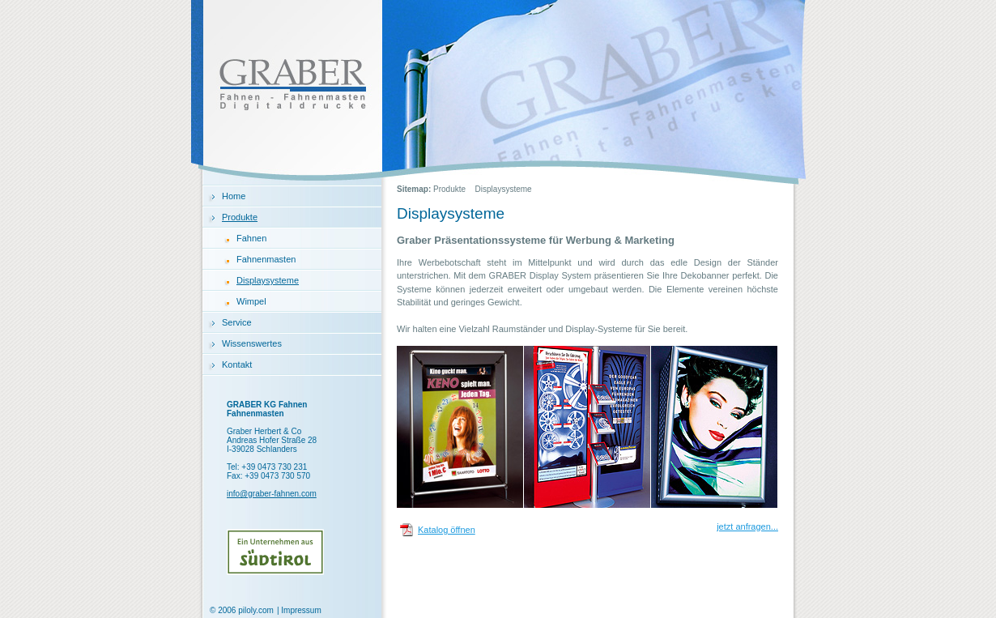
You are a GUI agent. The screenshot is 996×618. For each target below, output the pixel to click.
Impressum (301, 610)
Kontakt (237, 364)
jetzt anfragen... (747, 526)
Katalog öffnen (446, 530)
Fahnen (251, 238)
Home (233, 196)
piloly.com (256, 610)
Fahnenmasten (266, 259)
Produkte (240, 217)
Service (237, 322)
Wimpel (251, 301)
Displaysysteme (267, 280)
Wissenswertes (252, 343)
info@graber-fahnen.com (272, 493)
